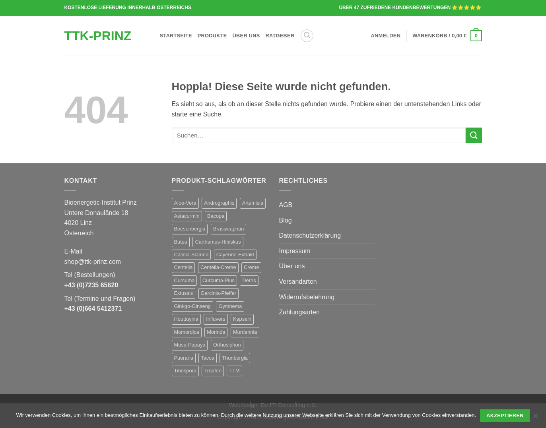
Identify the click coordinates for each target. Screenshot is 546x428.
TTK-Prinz (98, 35)
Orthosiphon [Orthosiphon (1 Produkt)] (227, 345)
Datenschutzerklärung (310, 235)
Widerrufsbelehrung (307, 297)
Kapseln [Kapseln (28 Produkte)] (242, 319)
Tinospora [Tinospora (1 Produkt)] (185, 371)
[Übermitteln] (474, 135)
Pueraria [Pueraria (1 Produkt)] (183, 358)
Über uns (246, 36)
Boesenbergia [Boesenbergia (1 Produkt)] (190, 229)
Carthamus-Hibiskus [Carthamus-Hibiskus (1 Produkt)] (218, 242)
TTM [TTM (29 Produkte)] (234, 371)
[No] (535, 418)
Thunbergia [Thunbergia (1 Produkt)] (235, 358)
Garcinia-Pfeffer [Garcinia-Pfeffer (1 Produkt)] (218, 293)
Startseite (176, 36)
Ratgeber (280, 36)
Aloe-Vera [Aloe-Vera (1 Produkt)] (185, 203)
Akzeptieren (504, 415)
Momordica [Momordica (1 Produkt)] (186, 332)
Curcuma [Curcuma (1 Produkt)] (184, 280)
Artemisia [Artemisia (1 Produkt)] (252, 203)
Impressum (295, 251)
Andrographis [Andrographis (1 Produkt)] (219, 203)
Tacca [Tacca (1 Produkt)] (207, 358)
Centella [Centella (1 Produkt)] (183, 267)
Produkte (212, 36)
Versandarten (298, 281)
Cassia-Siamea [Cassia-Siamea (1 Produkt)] (191, 255)
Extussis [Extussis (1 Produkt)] (183, 293)
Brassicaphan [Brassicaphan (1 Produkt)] (228, 229)
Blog (285, 220)
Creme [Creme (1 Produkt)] (251, 267)
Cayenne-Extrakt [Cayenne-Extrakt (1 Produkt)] (235, 255)
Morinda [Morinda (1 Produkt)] (216, 332)
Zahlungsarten (299, 312)
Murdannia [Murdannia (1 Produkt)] (245, 332)
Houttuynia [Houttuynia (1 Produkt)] (186, 319)
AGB (286, 204)
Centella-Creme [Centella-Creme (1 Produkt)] (218, 267)
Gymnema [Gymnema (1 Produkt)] (230, 306)
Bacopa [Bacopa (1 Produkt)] (215, 216)
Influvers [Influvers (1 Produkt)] (215, 319)
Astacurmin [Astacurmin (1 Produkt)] (187, 216)
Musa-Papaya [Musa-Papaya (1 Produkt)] (190, 345)
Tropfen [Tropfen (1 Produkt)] (213, 371)
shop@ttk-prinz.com (92, 261)
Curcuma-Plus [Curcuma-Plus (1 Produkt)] (218, 280)
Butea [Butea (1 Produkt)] (180, 242)
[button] (307, 35)
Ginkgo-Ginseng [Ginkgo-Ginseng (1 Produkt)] (192, 306)
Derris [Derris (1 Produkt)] (249, 280)
